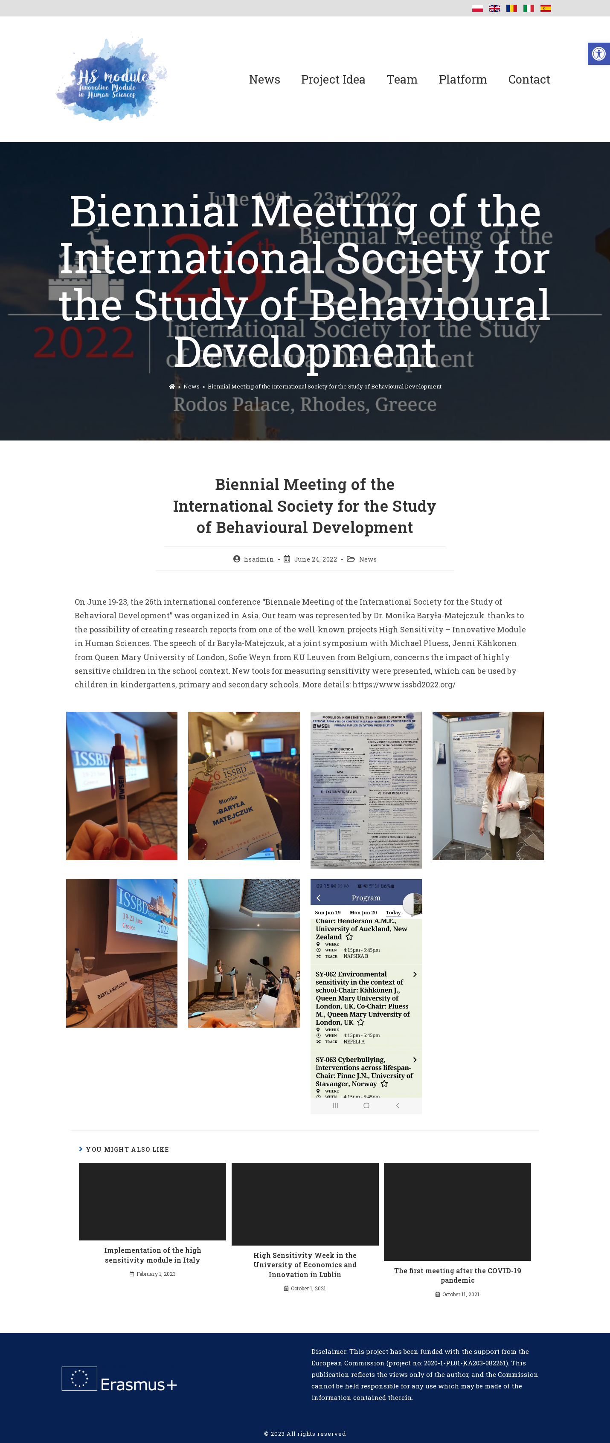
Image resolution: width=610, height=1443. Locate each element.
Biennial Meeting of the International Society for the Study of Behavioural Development (325, 386)
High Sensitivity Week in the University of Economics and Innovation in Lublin (305, 1265)
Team (402, 79)
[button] (599, 54)
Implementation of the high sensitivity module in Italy (152, 1255)
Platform (463, 79)
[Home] (172, 386)
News (264, 79)
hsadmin (259, 559)
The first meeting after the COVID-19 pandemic (457, 1275)
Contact (529, 79)
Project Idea (333, 79)
